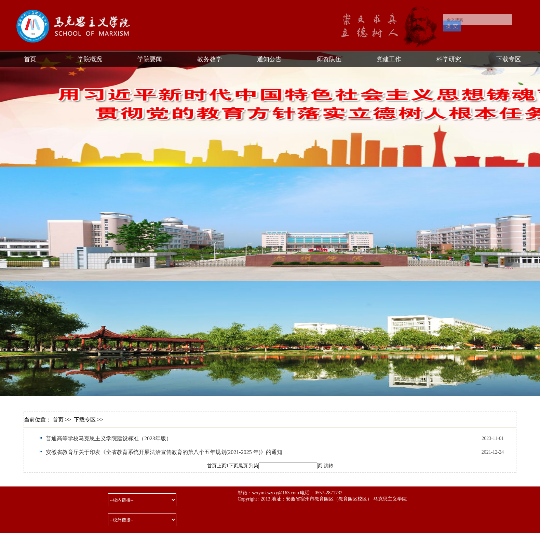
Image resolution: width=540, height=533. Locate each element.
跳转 (328, 465)
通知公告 (269, 59)
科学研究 (448, 59)
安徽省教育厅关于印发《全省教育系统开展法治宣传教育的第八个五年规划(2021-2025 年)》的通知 (164, 452)
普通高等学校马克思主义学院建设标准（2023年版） (109, 438)
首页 (30, 59)
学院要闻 (149, 59)
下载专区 (508, 59)
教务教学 (209, 59)
